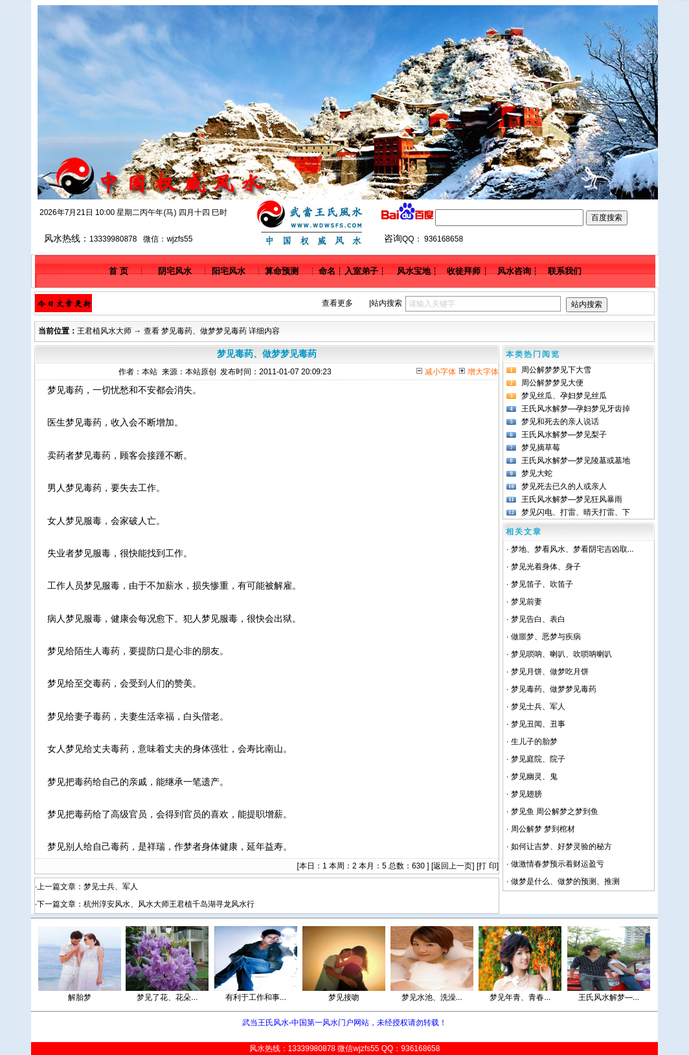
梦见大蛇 (536, 473)
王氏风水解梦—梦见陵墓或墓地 (575, 460)
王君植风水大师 (104, 330)
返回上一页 (452, 865)
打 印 (487, 865)
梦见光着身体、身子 (546, 566)
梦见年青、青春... (520, 997)
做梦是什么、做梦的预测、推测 (565, 881)
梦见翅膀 (526, 794)
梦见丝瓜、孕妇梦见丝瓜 (564, 395)
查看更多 (337, 303)
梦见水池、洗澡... (431, 997)
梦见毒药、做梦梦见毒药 (553, 689)
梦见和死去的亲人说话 (560, 421)
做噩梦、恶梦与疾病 (546, 636)
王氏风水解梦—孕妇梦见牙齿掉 (575, 408)
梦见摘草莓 (540, 447)
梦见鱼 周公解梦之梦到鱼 (554, 811)
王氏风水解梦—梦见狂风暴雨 (571, 499)
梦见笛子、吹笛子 (542, 584)
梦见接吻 (343, 997)
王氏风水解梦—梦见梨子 (564, 434)
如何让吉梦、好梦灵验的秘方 (561, 846)
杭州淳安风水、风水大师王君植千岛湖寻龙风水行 (169, 904)
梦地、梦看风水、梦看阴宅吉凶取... (572, 549)
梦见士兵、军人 (111, 886)
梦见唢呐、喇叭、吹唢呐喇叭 (561, 654)
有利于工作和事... (255, 997)
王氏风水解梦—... (608, 997)
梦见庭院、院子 (538, 759)
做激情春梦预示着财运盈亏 (557, 863)
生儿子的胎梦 (534, 741)
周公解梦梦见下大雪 (556, 369)
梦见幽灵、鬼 (534, 776)
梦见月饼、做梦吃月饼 (550, 671)
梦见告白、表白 (538, 619)
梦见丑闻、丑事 (538, 724)
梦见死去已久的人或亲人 (564, 486)
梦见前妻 (526, 601)
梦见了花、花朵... (167, 997)
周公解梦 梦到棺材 (543, 829)
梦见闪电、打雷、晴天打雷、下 (575, 512)
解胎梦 (79, 997)
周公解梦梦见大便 (552, 382)
